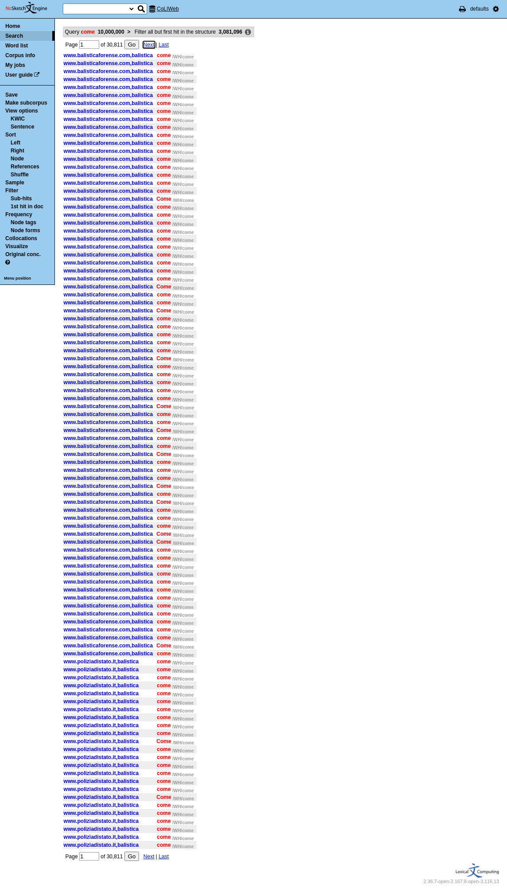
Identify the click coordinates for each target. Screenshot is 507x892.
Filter (11, 190)
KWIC (18, 119)
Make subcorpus (26, 103)
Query (94, 32)
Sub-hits (21, 198)
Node (17, 159)
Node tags (23, 222)
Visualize (16, 246)
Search (14, 36)
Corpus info (20, 55)
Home (12, 26)
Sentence (22, 127)
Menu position (17, 278)
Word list (16, 46)
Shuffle (20, 174)
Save (11, 95)
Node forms (25, 230)
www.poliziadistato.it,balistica (101, 661)
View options (21, 111)
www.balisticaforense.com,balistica (108, 55)
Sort (10, 135)
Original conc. (23, 254)
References (25, 167)
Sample (14, 182)
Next (149, 45)
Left (15, 143)
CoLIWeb (168, 9)
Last (164, 45)
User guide (19, 75)
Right (17, 151)
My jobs (15, 65)
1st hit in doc (27, 206)
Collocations (21, 238)
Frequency (18, 214)
